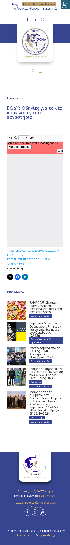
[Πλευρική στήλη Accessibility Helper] (65, 4)
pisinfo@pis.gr (47, 495)
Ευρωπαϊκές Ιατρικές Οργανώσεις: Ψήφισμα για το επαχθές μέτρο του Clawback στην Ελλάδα (45, 329)
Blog (15, 4)
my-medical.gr (47, 535)
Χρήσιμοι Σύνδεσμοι (26, 8)
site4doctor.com (25, 535)
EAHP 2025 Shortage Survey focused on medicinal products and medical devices (45, 307)
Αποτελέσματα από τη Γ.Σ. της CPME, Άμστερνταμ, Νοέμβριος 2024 (44, 352)
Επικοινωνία (49, 8)
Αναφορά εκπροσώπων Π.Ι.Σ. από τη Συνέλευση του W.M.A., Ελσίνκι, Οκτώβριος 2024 (46, 373)
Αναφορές (36, 381)
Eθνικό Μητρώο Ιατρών (39, 4)
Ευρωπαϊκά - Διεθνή (40, 315)
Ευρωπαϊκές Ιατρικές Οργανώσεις (41, 341)
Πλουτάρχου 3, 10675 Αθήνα (35, 491)
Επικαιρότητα (15, 98)
